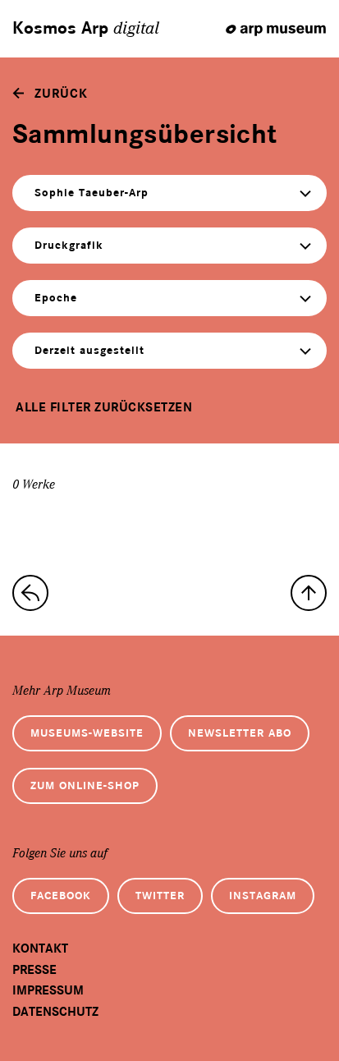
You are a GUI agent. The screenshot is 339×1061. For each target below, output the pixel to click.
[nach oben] (309, 593)
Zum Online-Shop (85, 785)
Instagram (262, 896)
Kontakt (40, 948)
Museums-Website (87, 733)
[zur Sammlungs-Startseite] (30, 593)
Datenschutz (55, 1011)
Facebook (60, 896)
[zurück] (50, 93)
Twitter (160, 896)
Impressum (48, 990)
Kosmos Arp (85, 29)
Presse (34, 969)
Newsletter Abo (239, 733)
